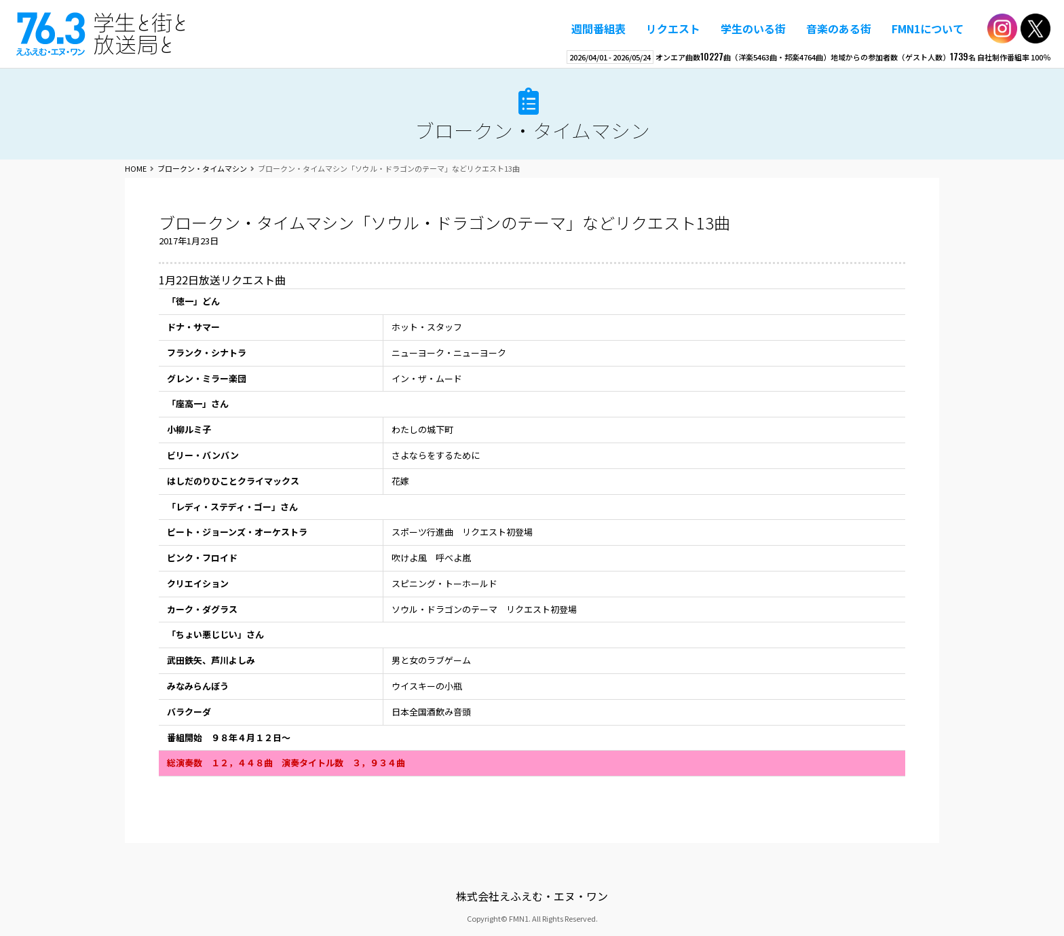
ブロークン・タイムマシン (532, 130)
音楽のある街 (838, 28)
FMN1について (928, 28)
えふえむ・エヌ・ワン (101, 34)
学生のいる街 (753, 28)
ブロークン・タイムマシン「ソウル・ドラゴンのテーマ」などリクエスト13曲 (444, 222)
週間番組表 (598, 28)
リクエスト (673, 28)
